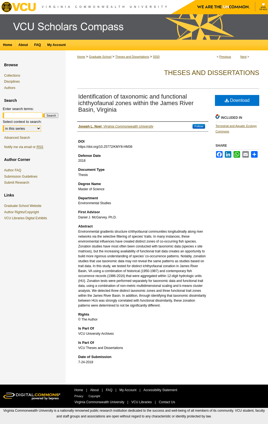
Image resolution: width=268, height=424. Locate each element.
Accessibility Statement (160, 390)
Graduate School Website (24, 206)
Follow (198, 126)
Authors (9, 88)
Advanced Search (17, 138)
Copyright (94, 396)
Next (243, 56)
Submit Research (16, 182)
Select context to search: (22, 122)
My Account (128, 390)
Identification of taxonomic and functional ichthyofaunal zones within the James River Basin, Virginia (136, 103)
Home (81, 56)
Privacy (79, 396)
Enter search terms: (18, 109)
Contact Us (167, 402)
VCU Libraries (142, 402)
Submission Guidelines (20, 176)
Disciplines (12, 81)
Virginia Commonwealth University (99, 402)
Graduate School (100, 56)
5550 (156, 56)
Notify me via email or (23, 147)
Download (237, 100)
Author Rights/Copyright (22, 212)
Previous (225, 56)
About (95, 390)
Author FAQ (12, 170)
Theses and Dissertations (132, 56)
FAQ (109, 390)
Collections (12, 75)
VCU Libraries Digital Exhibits (26, 218)
